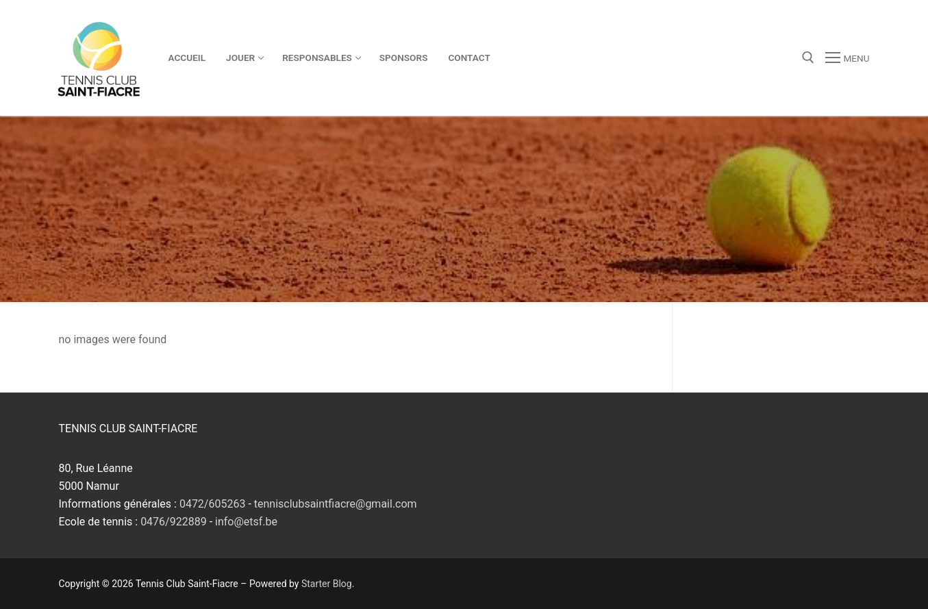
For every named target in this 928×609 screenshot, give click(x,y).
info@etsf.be (246, 521)
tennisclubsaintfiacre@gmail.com (335, 503)
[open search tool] (808, 57)
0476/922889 (173, 521)
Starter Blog (326, 583)
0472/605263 (212, 503)
